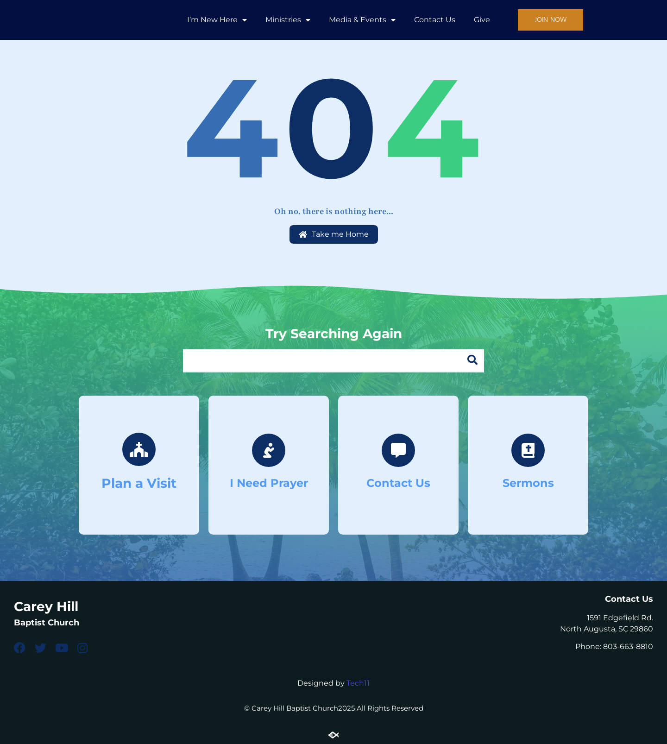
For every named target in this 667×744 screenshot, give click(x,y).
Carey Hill (46, 606)
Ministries (287, 20)
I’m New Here (217, 20)
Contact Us (434, 19)
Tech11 (358, 683)
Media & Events (362, 20)
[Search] (472, 360)
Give (482, 19)
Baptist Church (46, 622)
